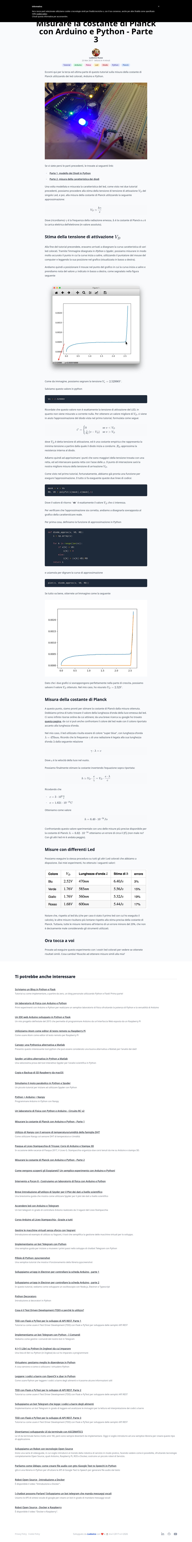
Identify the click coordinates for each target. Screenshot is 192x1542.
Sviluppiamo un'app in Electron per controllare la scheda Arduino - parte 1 (57, 1271)
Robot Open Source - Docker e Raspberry (38, 1507)
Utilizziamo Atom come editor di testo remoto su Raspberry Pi (50, 1031)
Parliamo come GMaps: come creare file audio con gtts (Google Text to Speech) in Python (65, 1465)
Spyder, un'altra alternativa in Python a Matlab (41, 1058)
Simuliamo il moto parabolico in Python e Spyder (43, 1083)
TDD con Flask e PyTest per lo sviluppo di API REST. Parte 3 (48, 1417)
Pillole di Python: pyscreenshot (32, 1258)
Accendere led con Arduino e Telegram (37, 1205)
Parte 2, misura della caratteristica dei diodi (74, 179)
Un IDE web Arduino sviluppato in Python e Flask (43, 1017)
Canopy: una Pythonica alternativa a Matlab (40, 1044)
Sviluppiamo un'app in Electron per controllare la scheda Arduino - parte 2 (57, 1282)
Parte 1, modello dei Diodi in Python (70, 173)
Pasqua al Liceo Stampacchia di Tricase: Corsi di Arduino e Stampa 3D (54, 1146)
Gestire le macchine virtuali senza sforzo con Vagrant (45, 1230)
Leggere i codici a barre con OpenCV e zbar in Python (45, 1376)
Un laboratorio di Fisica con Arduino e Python (41, 1003)
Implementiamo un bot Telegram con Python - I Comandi (47, 1334)
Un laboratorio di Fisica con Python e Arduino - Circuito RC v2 (49, 1110)
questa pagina (53, 721)
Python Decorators (25, 1296)
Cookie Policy (34, 1534)
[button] (159, 6)
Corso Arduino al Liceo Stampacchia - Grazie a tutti (44, 1219)
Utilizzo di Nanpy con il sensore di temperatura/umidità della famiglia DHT (57, 1132)
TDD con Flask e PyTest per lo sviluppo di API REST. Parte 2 (48, 1390)
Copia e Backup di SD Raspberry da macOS (39, 1072)
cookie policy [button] (41, 14)
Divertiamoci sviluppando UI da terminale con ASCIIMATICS (49, 1431)
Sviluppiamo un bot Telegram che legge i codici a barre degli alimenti (54, 1404)
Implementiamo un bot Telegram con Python (40, 1244)
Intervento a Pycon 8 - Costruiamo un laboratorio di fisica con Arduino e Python (60, 1181)
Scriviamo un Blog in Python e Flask (35, 989)
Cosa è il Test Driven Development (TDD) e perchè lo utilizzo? (49, 1310)
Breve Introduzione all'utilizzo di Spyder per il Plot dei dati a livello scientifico (58, 1191)
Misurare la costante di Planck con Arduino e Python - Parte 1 (50, 1121)
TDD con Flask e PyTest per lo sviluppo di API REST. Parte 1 (48, 1320)
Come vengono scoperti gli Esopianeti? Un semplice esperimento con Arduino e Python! (65, 1170)
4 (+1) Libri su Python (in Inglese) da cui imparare (43, 1348)
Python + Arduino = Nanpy (30, 1097)
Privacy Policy (21, 1534)
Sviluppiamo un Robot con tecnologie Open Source (44, 1448)
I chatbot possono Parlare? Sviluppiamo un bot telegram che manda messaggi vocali (63, 1493)
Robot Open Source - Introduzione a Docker (40, 1479)
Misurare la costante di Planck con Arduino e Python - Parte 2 (50, 1159)
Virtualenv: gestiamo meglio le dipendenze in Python (45, 1362)
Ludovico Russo (96, 57)
